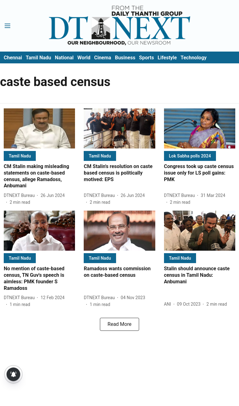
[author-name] (20, 195)
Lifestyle (167, 58)
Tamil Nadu (38, 58)
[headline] (39, 176)
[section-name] (20, 156)
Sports (146, 58)
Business (125, 58)
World (84, 58)
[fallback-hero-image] (39, 128)
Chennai (13, 58)
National (64, 58)
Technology (193, 58)
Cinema (102, 58)
